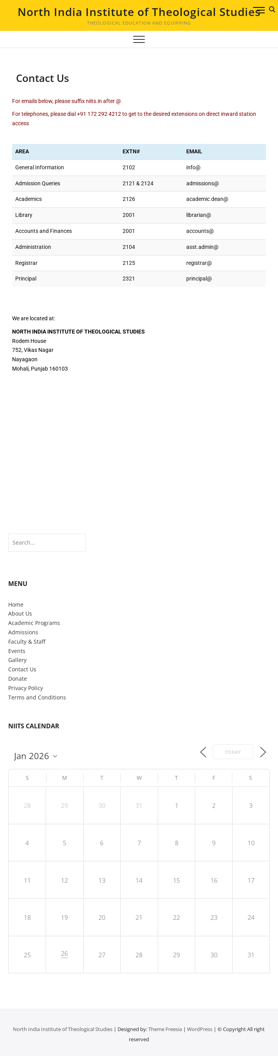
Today (233, 752)
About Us (20, 613)
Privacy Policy (25, 688)
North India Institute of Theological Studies (139, 11)
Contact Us (22, 669)
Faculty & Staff (26, 641)
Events (16, 651)
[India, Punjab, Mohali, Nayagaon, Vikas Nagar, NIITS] (139, 443)
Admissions (23, 632)
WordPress (199, 1029)
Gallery (17, 660)
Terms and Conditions (37, 697)
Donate (17, 678)
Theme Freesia (165, 1029)
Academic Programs (34, 623)
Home (15, 604)
